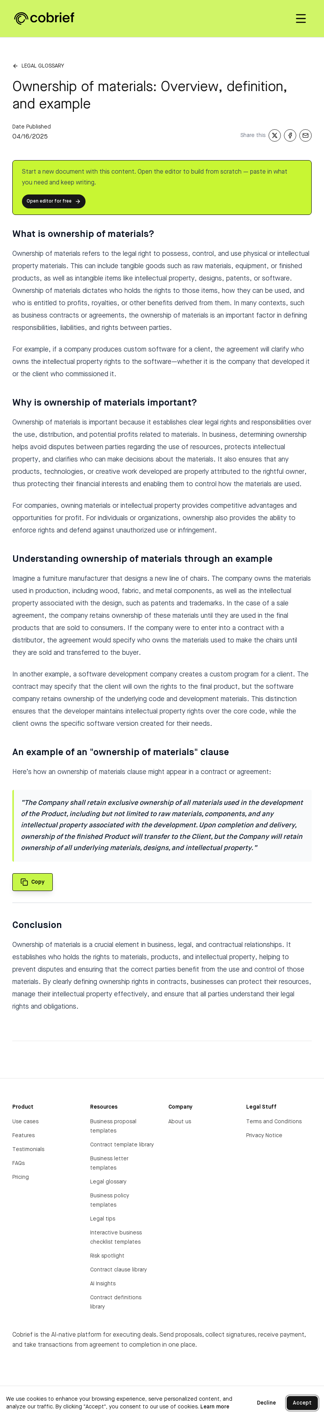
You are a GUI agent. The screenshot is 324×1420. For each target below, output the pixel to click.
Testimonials (28, 1149)
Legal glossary (43, 66)
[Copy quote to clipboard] (32, 882)
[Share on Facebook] (290, 135)
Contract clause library (118, 1270)
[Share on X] (275, 135)
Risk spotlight (107, 1256)
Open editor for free (54, 201)
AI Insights (103, 1283)
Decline (266, 1403)
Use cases (25, 1121)
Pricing (20, 1177)
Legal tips (102, 1219)
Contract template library (122, 1145)
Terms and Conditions (274, 1121)
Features (23, 1135)
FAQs (18, 1163)
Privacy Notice (264, 1135)
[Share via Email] (305, 135)
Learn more (214, 1407)
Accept (302, 1403)
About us (179, 1121)
